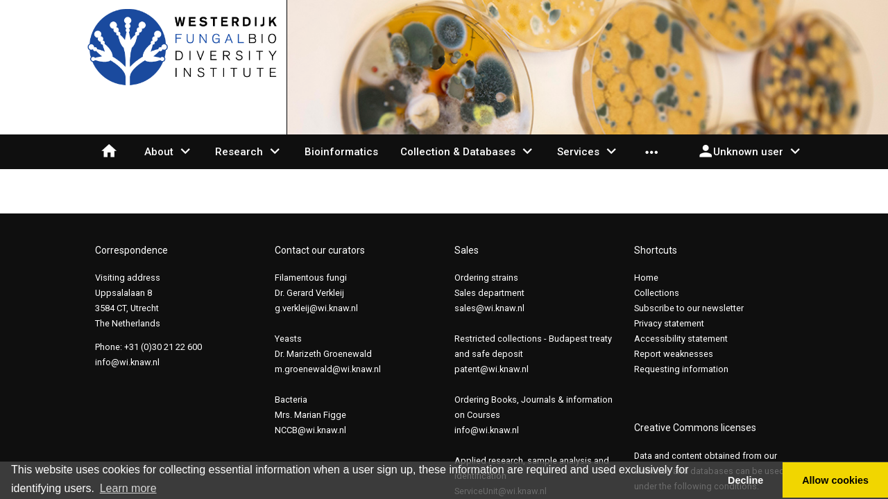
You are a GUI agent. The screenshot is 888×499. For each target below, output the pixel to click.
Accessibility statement (681, 338)
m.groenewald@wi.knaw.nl (328, 369)
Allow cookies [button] (835, 480)
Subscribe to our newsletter (689, 308)
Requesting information (681, 369)
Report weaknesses (673, 354)
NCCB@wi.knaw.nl (310, 430)
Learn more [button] (128, 488)
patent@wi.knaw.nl (491, 369)
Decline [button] (745, 480)
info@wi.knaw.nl (127, 362)
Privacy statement (669, 323)
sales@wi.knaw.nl (489, 308)
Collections (656, 293)
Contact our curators (320, 250)
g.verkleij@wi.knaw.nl (316, 308)
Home (646, 277)
